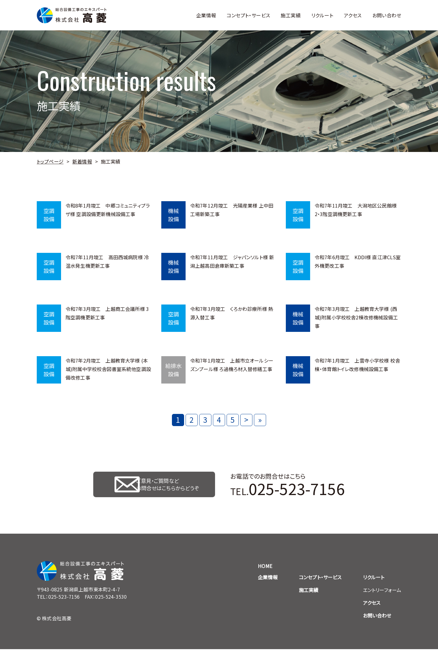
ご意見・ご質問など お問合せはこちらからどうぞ (169, 487)
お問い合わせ (386, 15)
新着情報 (82, 161)
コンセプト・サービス (248, 15)
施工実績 (291, 15)
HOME (265, 570)
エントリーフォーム (382, 594)
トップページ (50, 161)
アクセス (353, 15)
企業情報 (206, 15)
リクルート (322, 15)
